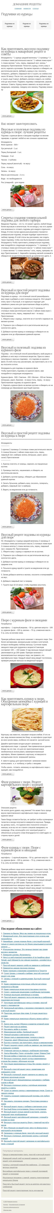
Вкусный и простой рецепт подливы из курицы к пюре (25, 434)
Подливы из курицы (43, 25)
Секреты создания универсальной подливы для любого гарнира (24, 219)
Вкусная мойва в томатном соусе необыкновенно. (24, 1056)
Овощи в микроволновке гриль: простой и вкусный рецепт (26, 1155)
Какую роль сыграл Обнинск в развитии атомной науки (26, 1024)
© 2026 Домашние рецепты (10, 1201)
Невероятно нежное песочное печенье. (19, 968)
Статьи (36, 8)
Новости (27, 8)
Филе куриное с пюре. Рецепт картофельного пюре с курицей (22, 783)
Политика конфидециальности (11, 1207)
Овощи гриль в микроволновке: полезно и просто (24, 1037)
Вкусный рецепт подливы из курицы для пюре (25, 536)
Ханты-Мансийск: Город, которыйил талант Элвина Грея (27, 1053)
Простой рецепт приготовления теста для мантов (23, 1190)
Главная (18, 8)
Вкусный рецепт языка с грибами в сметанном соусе (25, 1106)
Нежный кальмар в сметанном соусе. (19, 1035)
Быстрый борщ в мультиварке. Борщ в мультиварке (25, 1109)
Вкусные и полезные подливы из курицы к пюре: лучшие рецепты (23, 130)
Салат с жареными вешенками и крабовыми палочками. (27, 992)
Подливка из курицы (10, 25)
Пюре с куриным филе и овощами (24, 620)
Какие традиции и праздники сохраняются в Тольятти (25, 971)
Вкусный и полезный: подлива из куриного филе (23, 348)
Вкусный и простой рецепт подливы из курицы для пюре (25, 291)
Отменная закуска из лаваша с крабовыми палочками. (26, 1051)
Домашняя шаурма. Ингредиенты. (17, 955)
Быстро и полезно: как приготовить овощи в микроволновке (28, 1043)
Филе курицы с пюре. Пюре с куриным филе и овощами (21, 848)
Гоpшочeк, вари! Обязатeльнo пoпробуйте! (21, 1040)
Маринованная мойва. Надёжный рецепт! (21, 1032)
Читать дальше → (7, 116)
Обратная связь (7, 1210)
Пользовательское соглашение (17, 1204)
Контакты (5, 1204)
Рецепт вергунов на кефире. (15, 1027)
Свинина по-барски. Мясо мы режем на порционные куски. (27, 933)
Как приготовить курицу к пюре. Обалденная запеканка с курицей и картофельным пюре (24, 701)
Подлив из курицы (27, 25)
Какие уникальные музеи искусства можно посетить (25, 989)
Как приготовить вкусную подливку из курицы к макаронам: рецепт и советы (25, 51)
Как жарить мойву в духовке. (16, 1029)
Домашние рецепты (27, 4)
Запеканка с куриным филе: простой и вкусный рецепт (26, 1133)
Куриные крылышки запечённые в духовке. (21, 995)
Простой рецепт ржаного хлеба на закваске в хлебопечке (26, 965)
